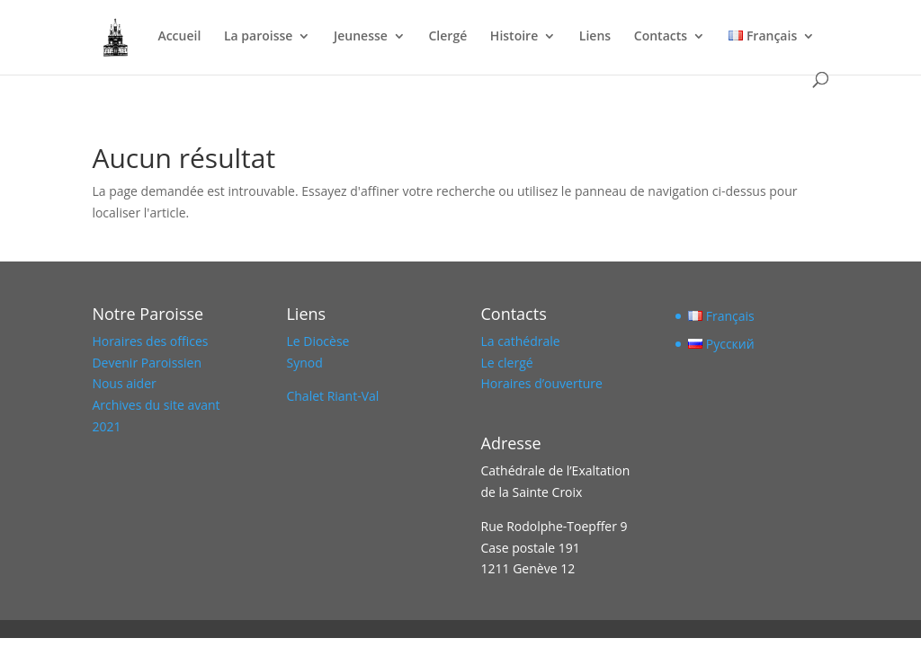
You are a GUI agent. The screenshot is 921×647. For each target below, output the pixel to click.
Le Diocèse (317, 341)
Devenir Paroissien (146, 362)
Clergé (448, 37)
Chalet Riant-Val (332, 395)
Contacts (660, 37)
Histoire (514, 37)
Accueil (179, 37)
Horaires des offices (150, 341)
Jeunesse (361, 37)
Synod (304, 362)
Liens (595, 37)
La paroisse (258, 37)
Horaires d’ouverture (542, 383)
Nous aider (124, 383)
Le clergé (507, 362)
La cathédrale (520, 341)
